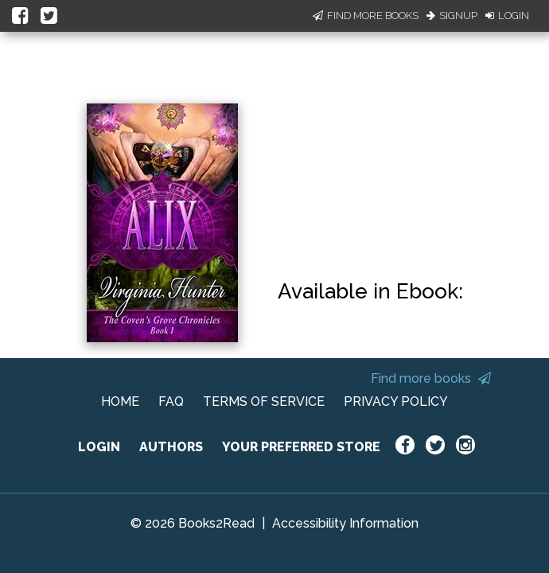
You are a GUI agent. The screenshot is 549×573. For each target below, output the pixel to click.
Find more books (431, 378)
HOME (120, 401)
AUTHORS (171, 446)
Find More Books (366, 15)
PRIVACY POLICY (396, 401)
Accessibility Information (345, 523)
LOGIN (99, 446)
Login (507, 15)
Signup (451, 15)
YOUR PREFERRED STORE (301, 446)
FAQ (171, 401)
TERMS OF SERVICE (264, 401)
